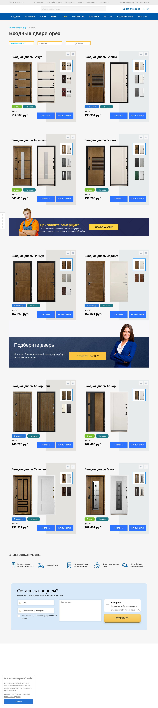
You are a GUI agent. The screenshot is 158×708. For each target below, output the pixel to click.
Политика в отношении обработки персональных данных (17, 695)
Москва (21, 2)
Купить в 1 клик (64, 116)
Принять (19, 701)
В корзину (45, 116)
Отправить (122, 618)
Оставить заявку (104, 227)
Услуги (80, 2)
